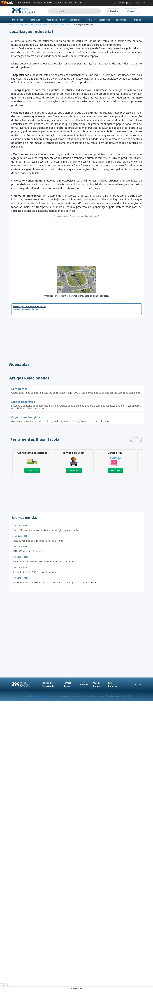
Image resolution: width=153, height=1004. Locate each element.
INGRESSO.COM (24, 3)
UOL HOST (37, 3)
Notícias (136, 19)
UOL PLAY (68, 3)
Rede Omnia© (40, 696)
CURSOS (58, 3)
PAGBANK (48, 3)
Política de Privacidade (48, 684)
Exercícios (122, 19)
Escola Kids (106, 19)
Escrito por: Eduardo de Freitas (29, 306)
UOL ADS (78, 3)
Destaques (36, 19)
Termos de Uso (67, 684)
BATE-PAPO (133, 3)
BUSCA (119, 3)
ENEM (90, 19)
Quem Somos (96, 684)
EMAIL (147, 3)
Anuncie (83, 684)
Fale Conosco (112, 684)
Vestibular (76, 19)
